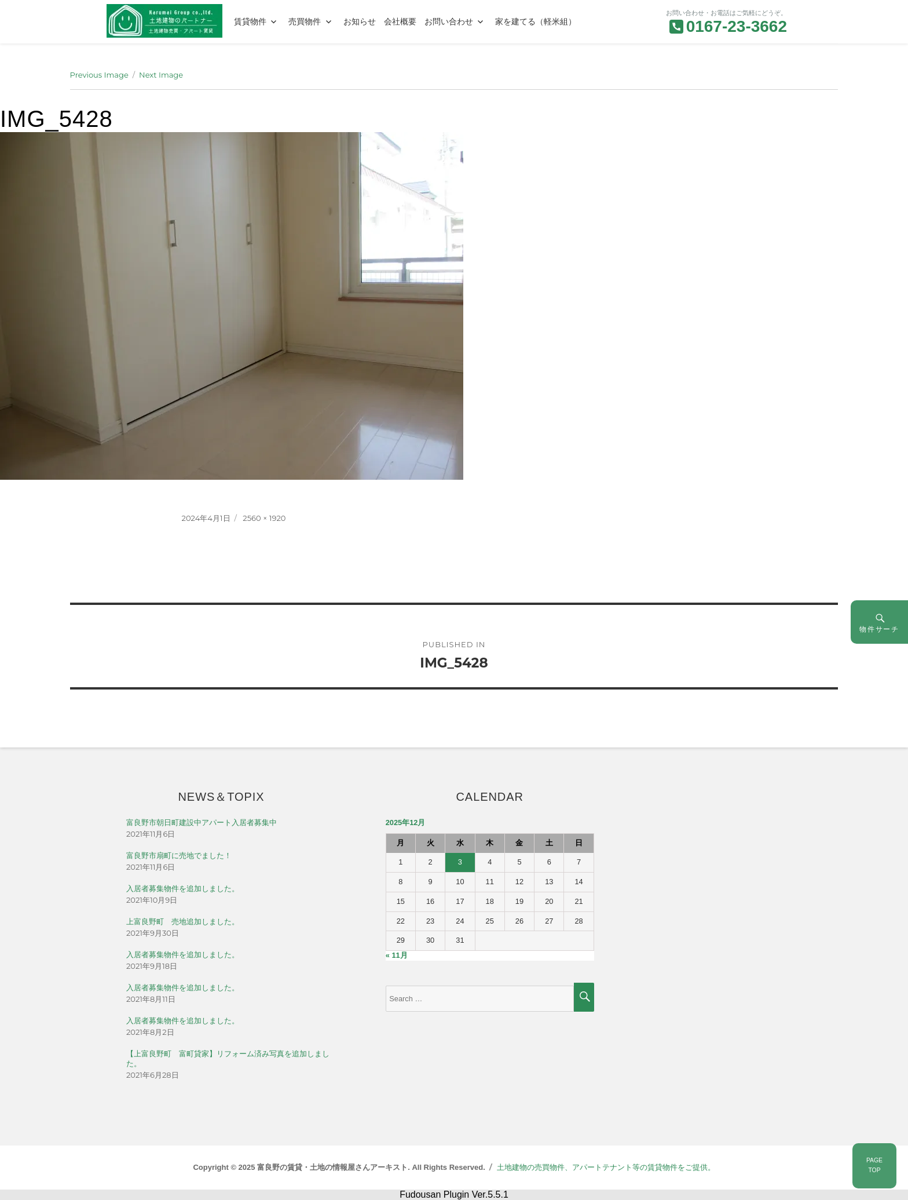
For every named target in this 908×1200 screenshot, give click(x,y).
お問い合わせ (448, 21)
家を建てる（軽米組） (535, 21)
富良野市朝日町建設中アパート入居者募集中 (201, 822)
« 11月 (397, 955)
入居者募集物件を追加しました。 (182, 888)
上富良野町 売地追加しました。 (182, 921)
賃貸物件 (250, 21)
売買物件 (304, 21)
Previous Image (99, 74)
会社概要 (400, 21)
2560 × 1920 (264, 518)
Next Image (161, 74)
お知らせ (359, 21)
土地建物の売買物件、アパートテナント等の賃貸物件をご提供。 (606, 1167)
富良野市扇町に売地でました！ (179, 855)
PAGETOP (874, 1165)
